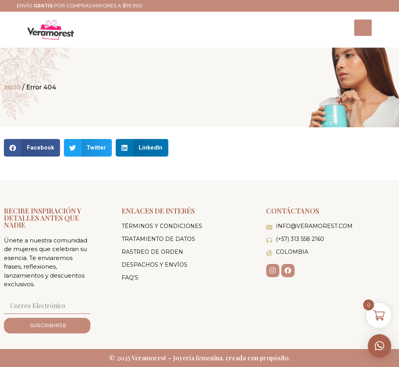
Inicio (12, 87)
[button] (379, 346)
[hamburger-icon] (363, 28)
